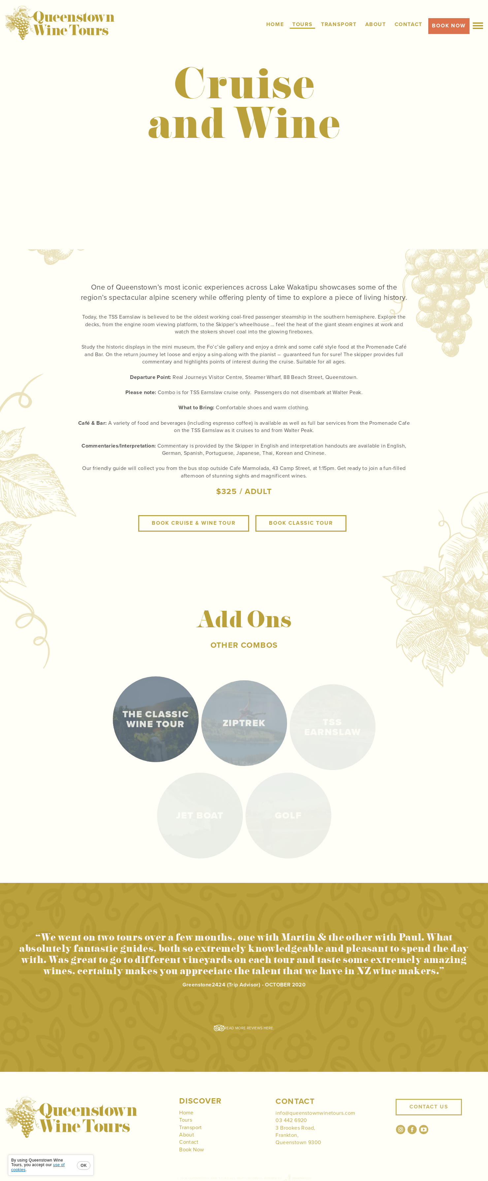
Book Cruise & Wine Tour (193, 533)
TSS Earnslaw (332, 727)
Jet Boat (199, 815)
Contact (188, 1152)
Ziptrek (244, 727)
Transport (190, 1137)
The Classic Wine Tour (155, 727)
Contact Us (428, 1119)
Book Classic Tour (301, 533)
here (268, 1028)
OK (84, 1165)
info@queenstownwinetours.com (315, 1122)
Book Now (191, 1159)
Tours (185, 1129)
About (186, 1144)
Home (186, 1122)
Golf (288, 815)
